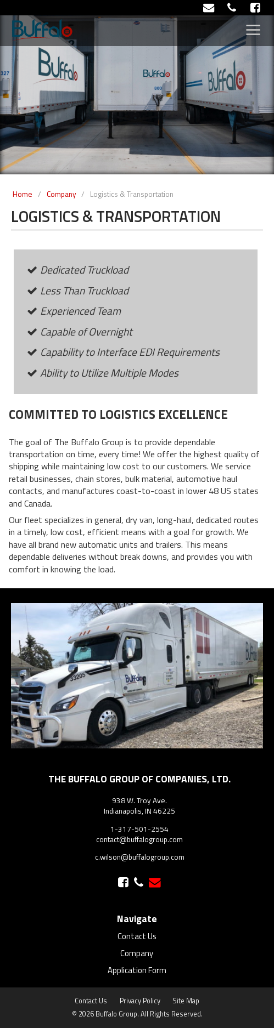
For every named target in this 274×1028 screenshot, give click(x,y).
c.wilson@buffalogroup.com (139, 856)
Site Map (185, 1001)
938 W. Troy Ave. (139, 800)
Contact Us (137, 936)
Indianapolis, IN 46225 (139, 810)
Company (136, 953)
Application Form (137, 970)
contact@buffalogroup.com (139, 839)
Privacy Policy (140, 1001)
